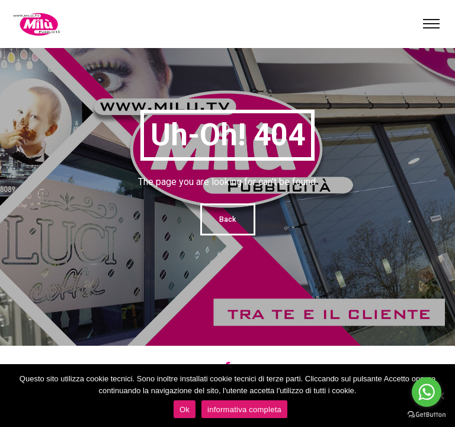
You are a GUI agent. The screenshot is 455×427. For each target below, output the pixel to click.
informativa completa (244, 409)
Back (228, 219)
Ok (185, 409)
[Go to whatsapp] (426, 392)
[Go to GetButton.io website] (427, 415)
